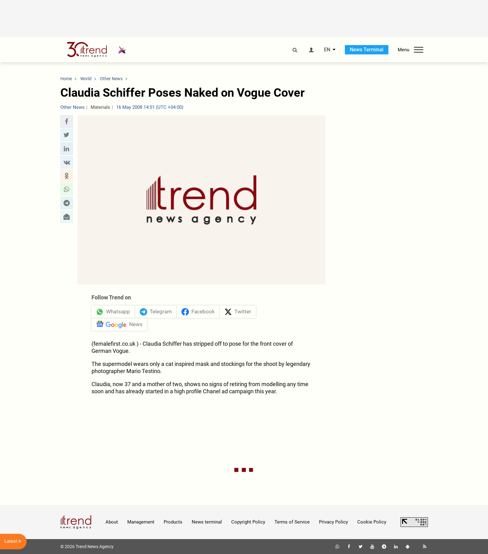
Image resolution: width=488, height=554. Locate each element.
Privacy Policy (333, 522)
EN (327, 49)
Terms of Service (292, 522)
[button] (66, 122)
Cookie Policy (371, 522)
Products (173, 522)
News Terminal (366, 50)
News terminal (207, 522)
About (112, 522)
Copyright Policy (248, 522)
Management (140, 522)
